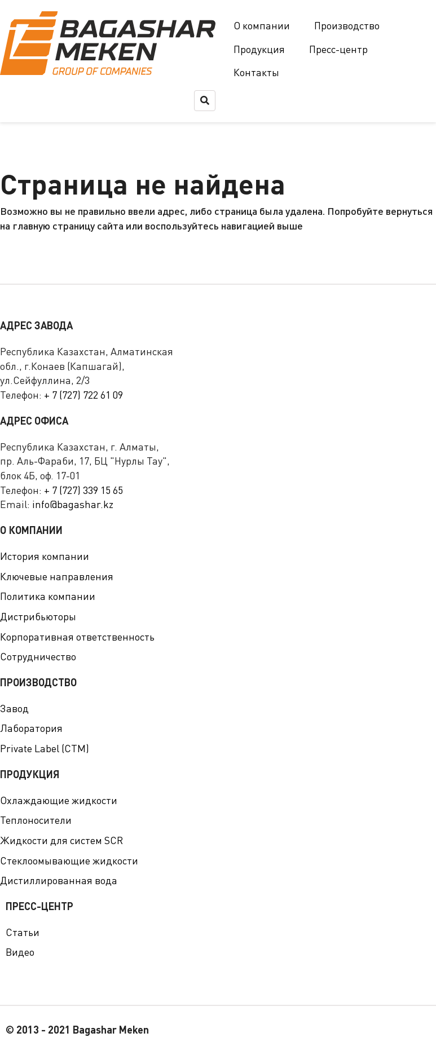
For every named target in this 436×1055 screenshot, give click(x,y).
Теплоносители (36, 820)
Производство (347, 25)
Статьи (22, 932)
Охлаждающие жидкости (58, 800)
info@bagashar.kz (72, 504)
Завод (14, 708)
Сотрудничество (38, 656)
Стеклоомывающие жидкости (69, 860)
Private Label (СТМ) (44, 748)
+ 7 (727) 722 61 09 (83, 395)
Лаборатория (31, 728)
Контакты (256, 72)
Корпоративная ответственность (77, 636)
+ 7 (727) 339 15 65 (83, 490)
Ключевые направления (56, 576)
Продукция (259, 49)
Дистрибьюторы (38, 616)
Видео (20, 952)
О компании (262, 25)
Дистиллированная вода (58, 880)
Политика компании (47, 596)
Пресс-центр (338, 49)
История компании (44, 556)
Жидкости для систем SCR (61, 840)
